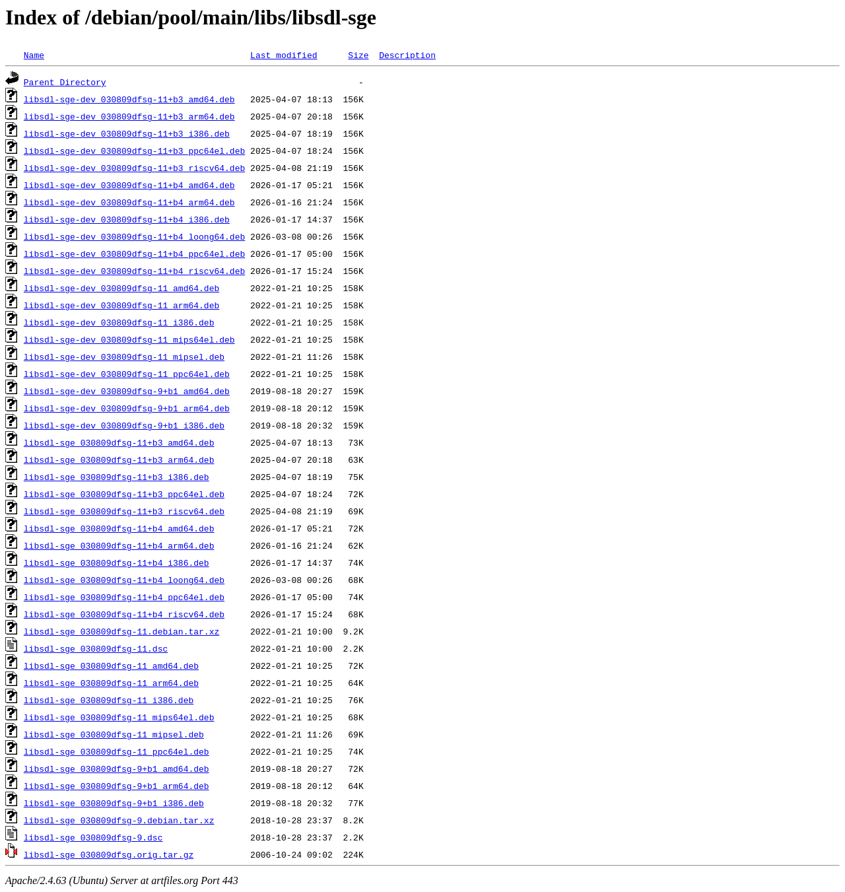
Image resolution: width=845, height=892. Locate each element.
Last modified (283, 55)
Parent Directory (65, 82)
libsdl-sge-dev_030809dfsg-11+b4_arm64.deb (129, 202)
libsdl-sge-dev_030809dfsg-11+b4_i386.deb (127, 219)
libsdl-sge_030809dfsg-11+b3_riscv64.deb (124, 511)
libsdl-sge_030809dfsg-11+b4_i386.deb (116, 562)
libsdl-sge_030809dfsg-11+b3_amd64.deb (119, 442)
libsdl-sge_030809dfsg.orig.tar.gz (108, 854)
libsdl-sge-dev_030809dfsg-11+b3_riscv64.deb (134, 168)
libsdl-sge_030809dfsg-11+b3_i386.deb (116, 477)
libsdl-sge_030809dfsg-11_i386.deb (108, 700)
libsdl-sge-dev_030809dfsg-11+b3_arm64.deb (129, 116)
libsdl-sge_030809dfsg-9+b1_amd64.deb (116, 768)
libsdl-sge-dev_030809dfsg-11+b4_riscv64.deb (134, 271)
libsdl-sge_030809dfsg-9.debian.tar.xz (119, 820)
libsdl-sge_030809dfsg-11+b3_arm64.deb (119, 459)
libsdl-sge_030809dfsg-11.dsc (96, 648)
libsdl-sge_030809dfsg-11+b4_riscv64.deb (124, 614)
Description (407, 55)
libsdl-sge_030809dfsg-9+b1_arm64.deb (116, 786)
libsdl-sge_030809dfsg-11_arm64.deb (111, 683)
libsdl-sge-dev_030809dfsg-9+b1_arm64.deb (127, 408)
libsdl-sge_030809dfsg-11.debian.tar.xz (121, 631)
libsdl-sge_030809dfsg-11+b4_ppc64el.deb (124, 597)
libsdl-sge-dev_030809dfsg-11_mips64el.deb (129, 339)
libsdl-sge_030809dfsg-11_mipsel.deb (114, 734)
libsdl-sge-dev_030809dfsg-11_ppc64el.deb (127, 374)
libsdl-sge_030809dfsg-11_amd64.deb (111, 665)
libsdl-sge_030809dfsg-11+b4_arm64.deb (119, 545)
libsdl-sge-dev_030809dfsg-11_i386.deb (119, 322)
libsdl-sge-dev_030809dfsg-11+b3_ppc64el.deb (134, 150)
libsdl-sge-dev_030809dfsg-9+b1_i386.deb (124, 425)
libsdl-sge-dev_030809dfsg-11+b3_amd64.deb (129, 99)
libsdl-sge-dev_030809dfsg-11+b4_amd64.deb (129, 185)
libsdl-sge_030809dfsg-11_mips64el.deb (119, 717)
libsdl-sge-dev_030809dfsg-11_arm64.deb (121, 305)
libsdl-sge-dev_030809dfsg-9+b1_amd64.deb (127, 391)
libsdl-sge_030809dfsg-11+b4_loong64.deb (124, 580)
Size (358, 55)
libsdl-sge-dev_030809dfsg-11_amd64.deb (121, 288)
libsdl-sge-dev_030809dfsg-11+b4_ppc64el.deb (134, 253)
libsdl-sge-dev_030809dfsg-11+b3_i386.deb (127, 133)
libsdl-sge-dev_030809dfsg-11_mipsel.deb (124, 356)
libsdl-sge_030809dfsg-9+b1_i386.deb (114, 803)
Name (34, 55)
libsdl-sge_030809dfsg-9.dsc (93, 837)
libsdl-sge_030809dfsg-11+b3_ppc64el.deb (124, 494)
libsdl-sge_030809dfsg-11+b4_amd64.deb (119, 528)
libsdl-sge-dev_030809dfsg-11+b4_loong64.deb (134, 236)
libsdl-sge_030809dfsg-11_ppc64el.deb (116, 751)
